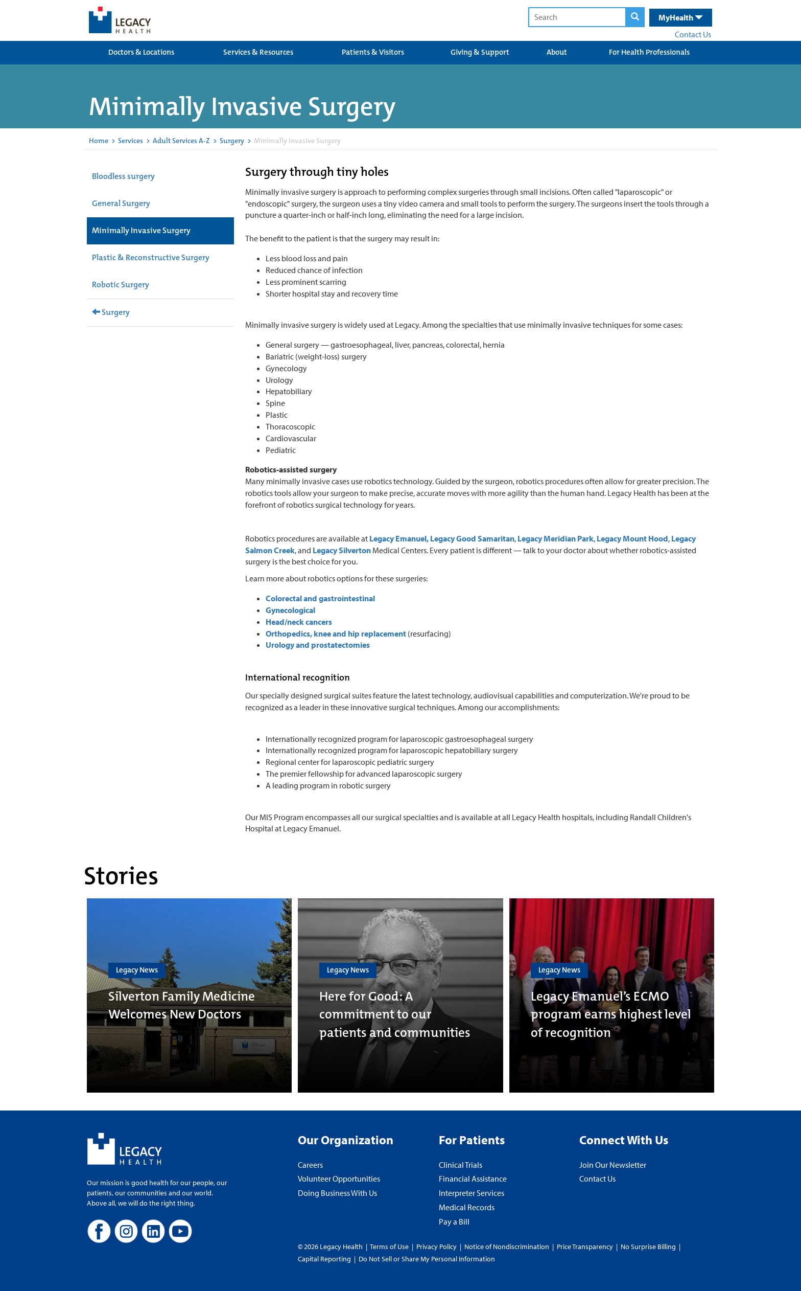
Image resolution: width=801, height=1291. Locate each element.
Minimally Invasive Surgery (141, 230)
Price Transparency (585, 1246)
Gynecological (290, 610)
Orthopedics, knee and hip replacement (337, 633)
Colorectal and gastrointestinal (320, 598)
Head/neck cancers (299, 622)
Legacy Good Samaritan (472, 538)
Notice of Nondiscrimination (506, 1246)
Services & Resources (258, 52)
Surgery (232, 140)
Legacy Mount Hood (632, 538)
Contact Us (693, 34)
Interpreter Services (471, 1193)
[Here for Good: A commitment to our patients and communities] (400, 995)
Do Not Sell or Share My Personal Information (427, 1258)
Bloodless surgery (123, 176)
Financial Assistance (473, 1178)
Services (130, 140)
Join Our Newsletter (612, 1165)
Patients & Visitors (373, 52)
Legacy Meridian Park (555, 538)
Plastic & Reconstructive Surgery (150, 257)
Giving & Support (480, 52)
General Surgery (121, 203)
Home (98, 140)
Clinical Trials (460, 1165)
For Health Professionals (649, 52)
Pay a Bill (454, 1221)
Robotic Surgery (120, 284)
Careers (310, 1165)
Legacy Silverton (342, 550)
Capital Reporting (324, 1258)
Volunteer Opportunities (339, 1178)
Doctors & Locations (141, 52)
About (557, 52)
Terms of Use (390, 1246)
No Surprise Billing (648, 1246)
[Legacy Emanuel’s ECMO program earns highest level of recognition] (611, 995)
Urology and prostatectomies (318, 645)
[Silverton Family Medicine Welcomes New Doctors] (189, 995)
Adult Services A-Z (181, 140)
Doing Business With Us (337, 1193)
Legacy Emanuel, (399, 538)
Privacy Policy (436, 1246)
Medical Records (466, 1207)
